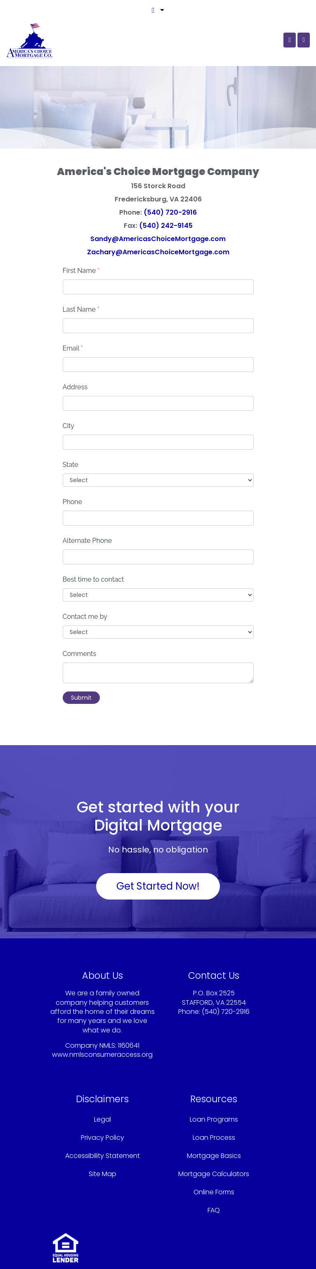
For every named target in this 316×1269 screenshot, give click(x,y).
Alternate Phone (87, 541)
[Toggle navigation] (303, 40)
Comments (80, 654)
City (69, 426)
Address (75, 387)
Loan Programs (214, 1119)
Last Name (81, 309)
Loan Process (214, 1137)
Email (73, 348)
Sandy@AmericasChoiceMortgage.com (158, 239)
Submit (81, 698)
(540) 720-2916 (170, 212)
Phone (73, 502)
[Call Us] (289, 40)
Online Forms (213, 1192)
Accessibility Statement (102, 1155)
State (70, 465)
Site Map (102, 1174)
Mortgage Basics (214, 1155)
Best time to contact (93, 579)
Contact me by (85, 616)
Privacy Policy (102, 1137)
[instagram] (112, 1072)
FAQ (214, 1210)
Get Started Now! (158, 886)
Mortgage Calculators (213, 1174)
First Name (81, 271)
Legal (102, 1119)
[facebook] (92, 1072)
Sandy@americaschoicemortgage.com (225, 1020)
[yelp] (101, 1072)
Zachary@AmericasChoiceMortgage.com (158, 252)
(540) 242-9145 (166, 225)
